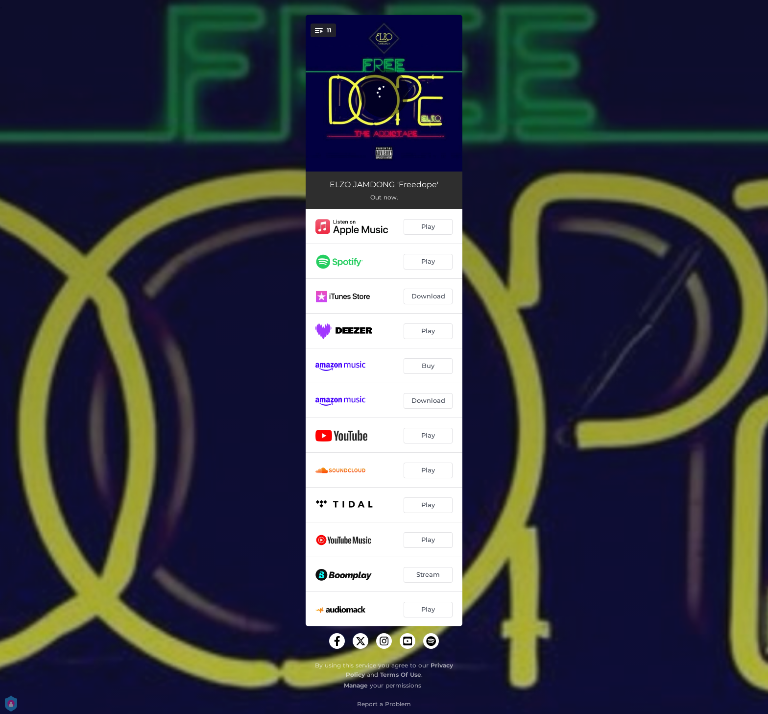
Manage (356, 685)
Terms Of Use (400, 674)
